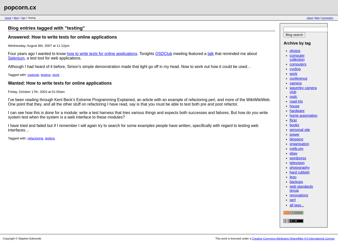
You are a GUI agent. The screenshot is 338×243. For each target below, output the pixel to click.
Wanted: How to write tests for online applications (60, 83)
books (294, 125)
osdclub (33, 75)
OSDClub (163, 54)
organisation (299, 144)
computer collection (297, 57)
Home (8, 17)
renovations (299, 195)
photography (300, 168)
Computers (327, 17)
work (56, 75)
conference (298, 78)
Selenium (16, 58)
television (297, 163)
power (294, 134)
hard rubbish (300, 172)
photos (295, 51)
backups (296, 182)
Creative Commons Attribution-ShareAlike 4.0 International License (293, 238)
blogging (296, 139)
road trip (296, 101)
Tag (23, 17)
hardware (297, 111)
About (310, 17)
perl (293, 200)
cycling (295, 69)
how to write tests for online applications (102, 54)
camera (296, 83)
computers (298, 64)
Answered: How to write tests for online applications (62, 37)
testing (46, 75)
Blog (16, 17)
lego (293, 177)
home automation (303, 116)
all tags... (297, 205)
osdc (293, 97)
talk (211, 54)
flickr (293, 120)
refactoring (35, 138)
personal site (300, 130)
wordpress (298, 158)
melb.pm (296, 149)
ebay (293, 153)
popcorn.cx (20, 7)
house (294, 106)
